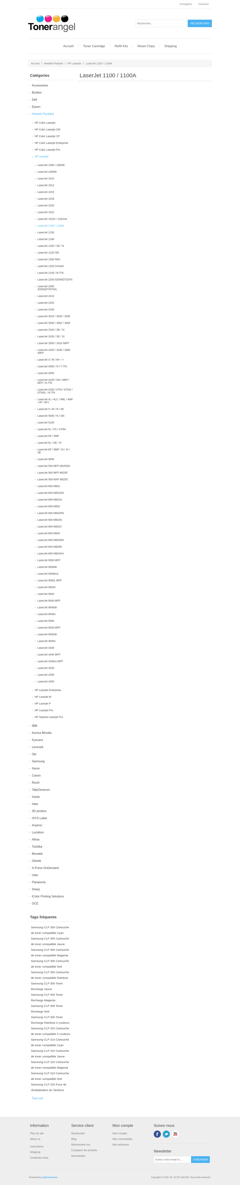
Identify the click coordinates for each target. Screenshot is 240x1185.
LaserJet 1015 (46, 191)
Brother (37, 92)
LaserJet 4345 (46, 647)
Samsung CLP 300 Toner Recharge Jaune (47, 986)
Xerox (36, 768)
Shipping (170, 46)
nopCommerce (49, 1177)
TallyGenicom (41, 789)
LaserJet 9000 (46, 459)
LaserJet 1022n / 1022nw (52, 218)
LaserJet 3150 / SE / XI (51, 336)
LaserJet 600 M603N (50, 546)
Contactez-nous (39, 1157)
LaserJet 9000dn (47, 566)
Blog (73, 1138)
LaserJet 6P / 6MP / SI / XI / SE (54, 451)
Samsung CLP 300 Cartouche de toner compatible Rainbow (50, 975)
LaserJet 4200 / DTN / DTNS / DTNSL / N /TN (55, 391)
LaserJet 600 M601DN (51, 492)
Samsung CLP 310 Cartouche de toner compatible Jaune (50, 1053)
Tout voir (37, 1098)
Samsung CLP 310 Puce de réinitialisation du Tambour (48, 1087)
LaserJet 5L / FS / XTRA (52, 429)
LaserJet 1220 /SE (48, 252)
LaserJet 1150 (46, 232)
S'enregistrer (185, 4)
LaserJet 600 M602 (49, 506)
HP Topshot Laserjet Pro (49, 717)
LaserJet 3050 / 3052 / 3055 (54, 322)
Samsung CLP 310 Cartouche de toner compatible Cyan (50, 1042)
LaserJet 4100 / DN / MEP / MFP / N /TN (53, 381)
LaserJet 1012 (46, 185)
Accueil (68, 46)
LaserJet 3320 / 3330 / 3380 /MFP (54, 351)
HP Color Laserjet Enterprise (51, 142)
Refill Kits (121, 46)
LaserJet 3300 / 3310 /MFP (53, 343)
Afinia (35, 839)
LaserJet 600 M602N (50, 519)
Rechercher (78, 1133)
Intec (35, 804)
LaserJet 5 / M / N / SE (51, 409)
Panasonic (39, 882)
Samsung (38, 761)
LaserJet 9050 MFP (49, 627)
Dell (34, 99)
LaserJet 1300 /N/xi (49, 259)
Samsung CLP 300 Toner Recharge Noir (47, 1008)
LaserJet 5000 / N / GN (51, 415)
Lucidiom (38, 832)
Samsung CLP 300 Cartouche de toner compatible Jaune (50, 941)
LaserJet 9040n (47, 614)
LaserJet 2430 (46, 309)
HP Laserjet (74, 63)
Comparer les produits (84, 1150)
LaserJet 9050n (47, 641)
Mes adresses (120, 1144)
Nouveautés (78, 1155)
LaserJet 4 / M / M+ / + (51, 359)
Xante (36, 796)
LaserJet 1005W (47, 171)
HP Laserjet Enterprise (48, 690)
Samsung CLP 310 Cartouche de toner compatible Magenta (50, 1064)
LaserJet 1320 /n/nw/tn (51, 266)
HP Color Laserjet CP (47, 136)
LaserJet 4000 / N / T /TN (52, 366)
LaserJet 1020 (46, 205)
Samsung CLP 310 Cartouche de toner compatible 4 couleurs (50, 1031)
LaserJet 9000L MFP (50, 580)
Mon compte (119, 1133)
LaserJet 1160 (46, 239)
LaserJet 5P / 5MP (48, 435)
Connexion (203, 4)
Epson (36, 106)
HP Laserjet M (43, 696)
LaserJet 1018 (46, 198)
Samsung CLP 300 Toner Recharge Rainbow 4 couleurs (50, 1019)
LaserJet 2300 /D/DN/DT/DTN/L (47, 288)
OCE (35, 903)
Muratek (37, 853)
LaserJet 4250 (46, 668)
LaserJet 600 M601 (49, 486)
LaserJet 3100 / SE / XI (51, 329)
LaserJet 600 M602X (50, 526)
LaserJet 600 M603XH (51, 553)
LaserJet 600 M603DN (51, 540)
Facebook (157, 1134)
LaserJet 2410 (46, 296)
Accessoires (40, 85)
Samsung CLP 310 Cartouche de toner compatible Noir (50, 1076)
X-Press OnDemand (45, 868)
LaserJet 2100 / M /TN (51, 272)
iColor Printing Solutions (48, 896)
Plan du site (37, 1133)
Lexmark (37, 747)
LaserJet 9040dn (47, 607)
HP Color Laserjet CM (47, 129)
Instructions (37, 1146)
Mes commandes (122, 1138)
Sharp (36, 889)
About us (35, 1138)
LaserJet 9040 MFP (49, 600)
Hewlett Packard (53, 63)
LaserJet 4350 (46, 681)
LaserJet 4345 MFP (49, 654)
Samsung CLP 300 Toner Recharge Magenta (47, 997)
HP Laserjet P (43, 703)
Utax (35, 875)
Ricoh (36, 782)
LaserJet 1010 (46, 178)
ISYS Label (39, 818)
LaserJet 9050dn (47, 634)
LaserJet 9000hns (48, 573)
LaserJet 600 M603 (49, 533)
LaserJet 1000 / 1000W (51, 165)
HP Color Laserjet (45, 122)
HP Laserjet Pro (44, 710)
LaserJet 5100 (46, 422)
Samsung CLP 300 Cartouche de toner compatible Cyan (50, 930)
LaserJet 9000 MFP (49, 560)
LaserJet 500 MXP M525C (53, 479)
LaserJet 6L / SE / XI (50, 442)
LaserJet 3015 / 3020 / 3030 (54, 316)
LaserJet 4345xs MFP (50, 661)
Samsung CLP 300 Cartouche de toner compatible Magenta (50, 952)
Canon (36, 775)
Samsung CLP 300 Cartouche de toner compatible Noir (50, 963)
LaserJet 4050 (46, 373)
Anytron (37, 825)
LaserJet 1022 (46, 212)
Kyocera (37, 740)
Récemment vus (80, 1144)
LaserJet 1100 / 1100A (51, 225)
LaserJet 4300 (46, 674)
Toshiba (37, 846)
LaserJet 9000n (47, 587)
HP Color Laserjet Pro (47, 149)
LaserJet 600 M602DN (51, 513)
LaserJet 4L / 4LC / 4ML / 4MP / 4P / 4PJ (55, 401)
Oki (34, 754)
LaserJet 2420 (46, 302)
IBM (34, 725)
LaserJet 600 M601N (50, 499)
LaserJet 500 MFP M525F (53, 472)
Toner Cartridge (94, 46)
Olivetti (36, 860)
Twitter (166, 1134)
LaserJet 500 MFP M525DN (54, 465)
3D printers (39, 811)
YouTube (175, 1134)
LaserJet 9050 (46, 620)
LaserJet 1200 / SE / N (51, 245)
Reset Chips (146, 46)
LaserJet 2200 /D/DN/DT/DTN (55, 279)
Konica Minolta (42, 732)
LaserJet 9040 (46, 593)
